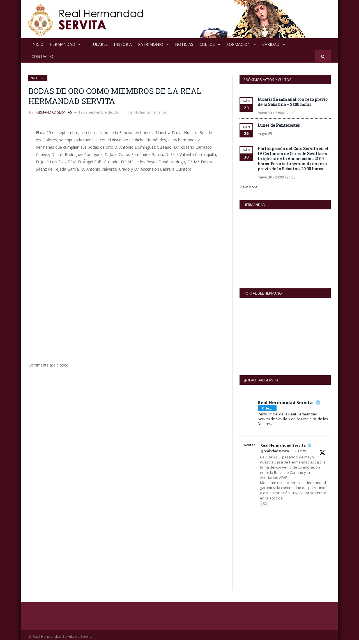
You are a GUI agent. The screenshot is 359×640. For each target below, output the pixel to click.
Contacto (42, 56)
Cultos (207, 44)
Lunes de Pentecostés (279, 125)
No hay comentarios (147, 112)
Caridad (271, 44)
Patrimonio (150, 44)
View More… (250, 186)
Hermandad (62, 44)
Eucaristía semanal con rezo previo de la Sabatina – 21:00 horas (293, 101)
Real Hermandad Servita (283, 441)
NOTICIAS (184, 44)
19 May (300, 447)
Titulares (97, 44)
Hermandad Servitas (53, 112)
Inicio (37, 44)
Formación (238, 44)
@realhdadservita (275, 447)
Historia (123, 44)
